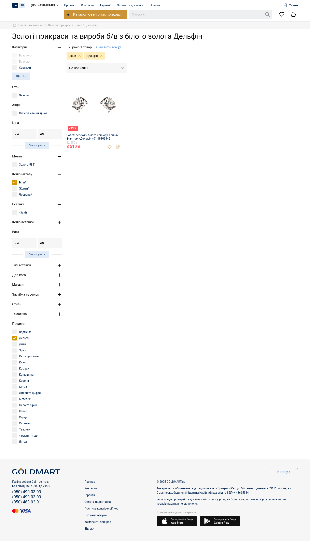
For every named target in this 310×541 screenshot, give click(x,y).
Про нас (69, 5)
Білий (76, 56)
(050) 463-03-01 (26, 502)
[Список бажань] (281, 14)
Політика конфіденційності (102, 508)
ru (22, 5)
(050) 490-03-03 (45, 5)
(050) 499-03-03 (26, 496)
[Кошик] (293, 14)
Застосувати (37, 145)
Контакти (87, 5)
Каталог (93, 14)
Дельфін (95, 56)
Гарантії (105, 5)
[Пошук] (267, 14)
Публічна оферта (95, 515)
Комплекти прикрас (97, 522)
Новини (155, 5)
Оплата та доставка (130, 5)
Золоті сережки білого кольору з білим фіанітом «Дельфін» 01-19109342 (92, 136)
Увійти (290, 5)
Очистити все (109, 47)
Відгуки (89, 528)
